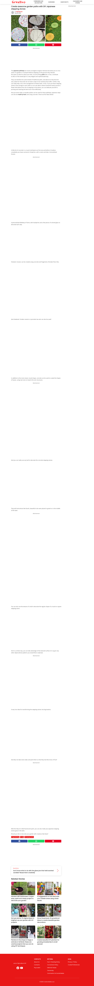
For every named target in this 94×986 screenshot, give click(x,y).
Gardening (51, 2)
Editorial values (51, 967)
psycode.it (37, 967)
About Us (37, 962)
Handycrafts (64, 2)
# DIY (21, 837)
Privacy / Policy (72, 962)
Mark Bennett (19, 11)
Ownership (50, 970)
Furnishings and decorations (38, 2)
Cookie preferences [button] (74, 965)
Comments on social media (55, 973)
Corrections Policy (52, 965)
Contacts (37, 965)
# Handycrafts (29, 837)
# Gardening (15, 837)
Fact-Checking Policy (53, 962)
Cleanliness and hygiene (77, 2)
